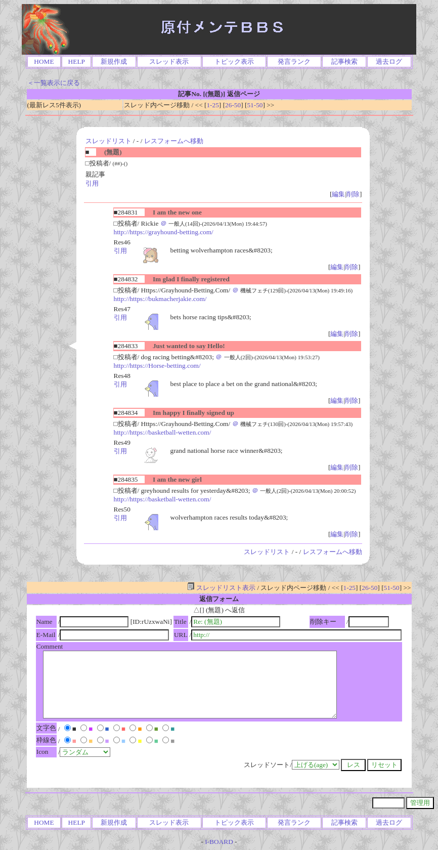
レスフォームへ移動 (173, 141)
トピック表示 (234, 61)
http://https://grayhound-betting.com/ (163, 232)
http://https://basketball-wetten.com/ (162, 432)
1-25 (212, 105)
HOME (44, 61)
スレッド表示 (169, 61)
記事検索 (344, 61)
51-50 (254, 105)
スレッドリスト (108, 141)
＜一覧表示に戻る (53, 83)
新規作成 (114, 61)
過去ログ (389, 61)
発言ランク (294, 61)
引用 (92, 183)
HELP (76, 61)
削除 (353, 194)
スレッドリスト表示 (221, 587)
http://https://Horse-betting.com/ (157, 365)
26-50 (233, 105)
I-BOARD (219, 841)
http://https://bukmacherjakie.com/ (160, 299)
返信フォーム (219, 599)
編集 (338, 194)
